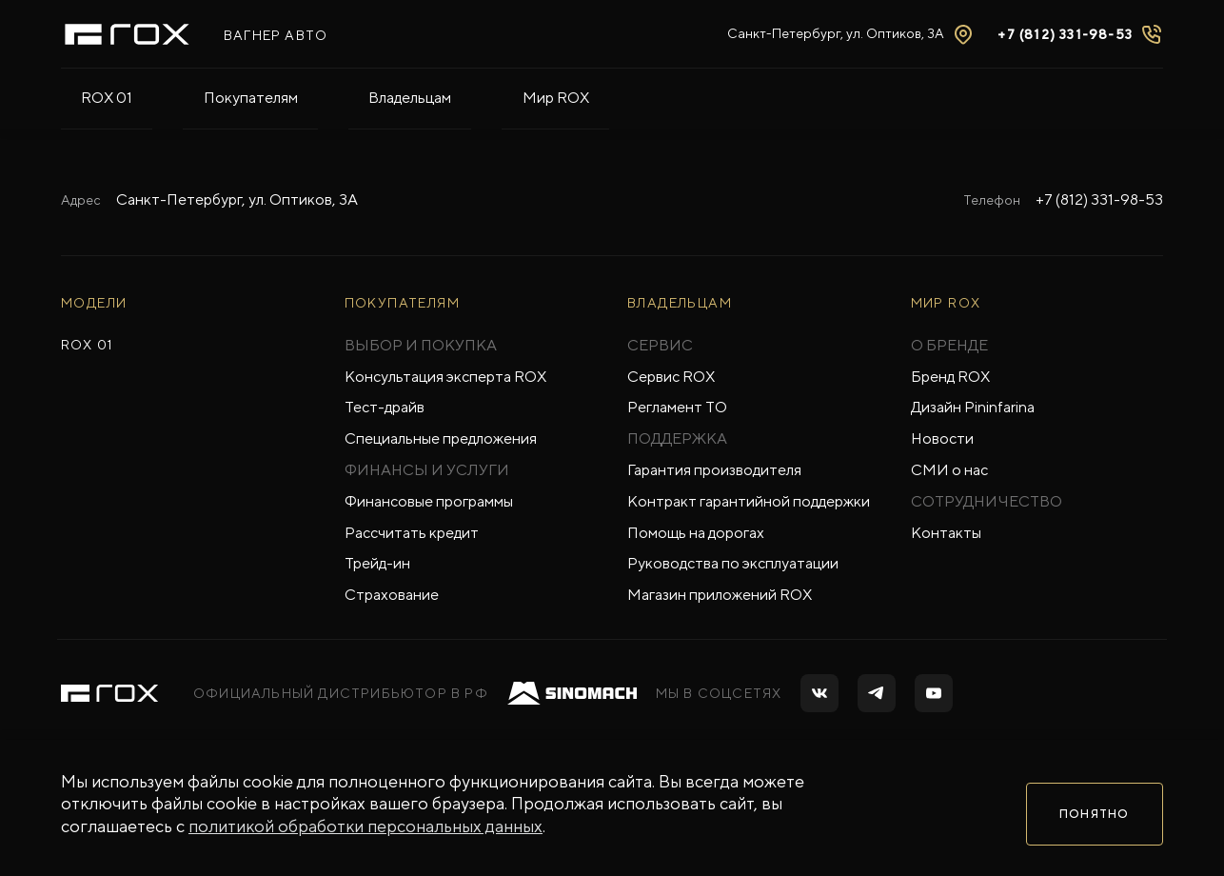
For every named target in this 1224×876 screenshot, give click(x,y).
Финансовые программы (429, 501)
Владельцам (308, 97)
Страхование (392, 595)
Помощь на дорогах (695, 533)
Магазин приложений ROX (719, 595)
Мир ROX (414, 97)
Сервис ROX (671, 377)
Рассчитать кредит (412, 533)
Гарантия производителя (714, 470)
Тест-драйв (384, 407)
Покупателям (190, 97)
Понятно (1094, 812)
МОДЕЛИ (94, 302)
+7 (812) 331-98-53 (1099, 199)
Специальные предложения (441, 438)
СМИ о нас (949, 470)
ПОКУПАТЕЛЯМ (402, 302)
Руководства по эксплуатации (733, 563)
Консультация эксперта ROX (445, 377)
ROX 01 (86, 97)
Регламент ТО (677, 407)
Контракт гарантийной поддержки (748, 501)
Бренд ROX (950, 377)
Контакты (946, 533)
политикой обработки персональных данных (365, 835)
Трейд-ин (377, 563)
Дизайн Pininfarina (973, 407)
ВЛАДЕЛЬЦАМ (679, 302)
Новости (942, 438)
